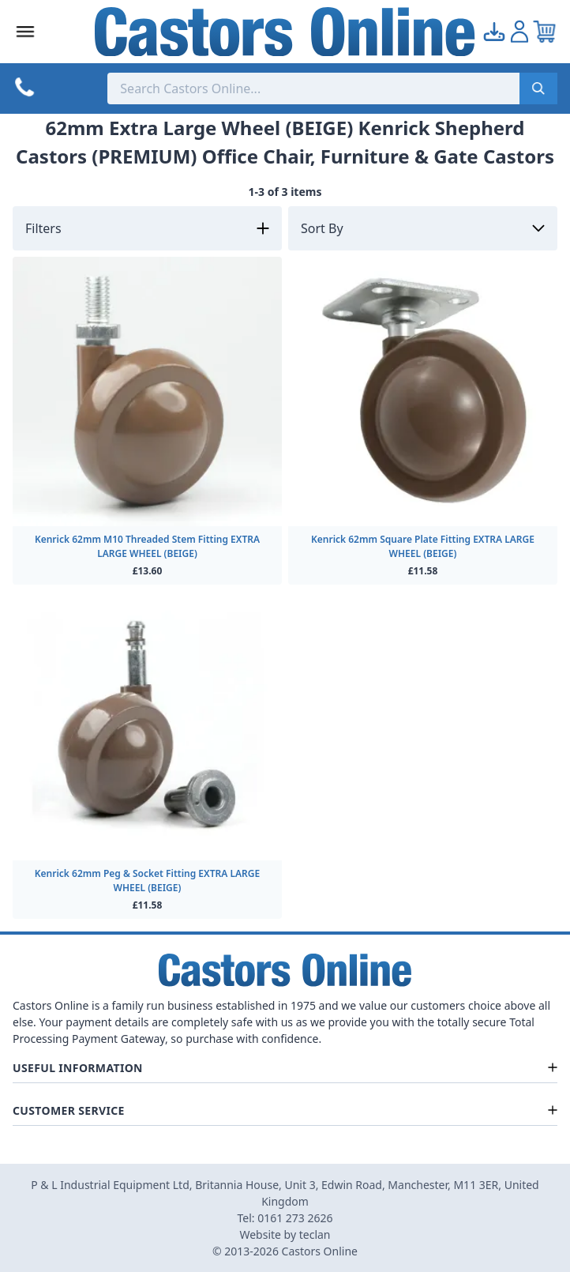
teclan (315, 1234)
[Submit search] (538, 88)
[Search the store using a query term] (313, 88)
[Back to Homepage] (284, 31)
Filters (43, 228)
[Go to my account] (494, 31)
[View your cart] (544, 31)
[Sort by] (422, 228)
